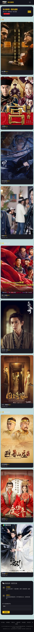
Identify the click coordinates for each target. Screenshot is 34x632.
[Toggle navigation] (30, 2)
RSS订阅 (28, 622)
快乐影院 (8, 2)
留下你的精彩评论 (6, 603)
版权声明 (18, 622)
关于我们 (3, 622)
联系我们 (8, 622)
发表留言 (6, 612)
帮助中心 (13, 622)
